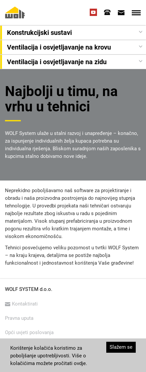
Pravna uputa (19, 318)
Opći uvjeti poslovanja (29, 332)
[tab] (107, 12)
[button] (74, 32)
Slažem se (121, 347)
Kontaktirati (21, 304)
